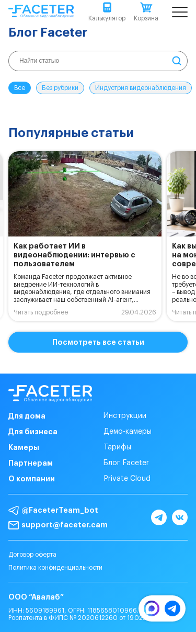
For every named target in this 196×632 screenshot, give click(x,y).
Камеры (23, 447)
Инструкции (124, 416)
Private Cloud (127, 478)
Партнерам (30, 463)
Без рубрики (60, 88)
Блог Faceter (126, 463)
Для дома (26, 416)
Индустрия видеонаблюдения (140, 88)
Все (19, 88)
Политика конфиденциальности (55, 568)
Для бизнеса (32, 431)
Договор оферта (32, 554)
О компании (31, 478)
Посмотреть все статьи (98, 342)
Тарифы (117, 447)
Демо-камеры (127, 431)
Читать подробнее (41, 312)
